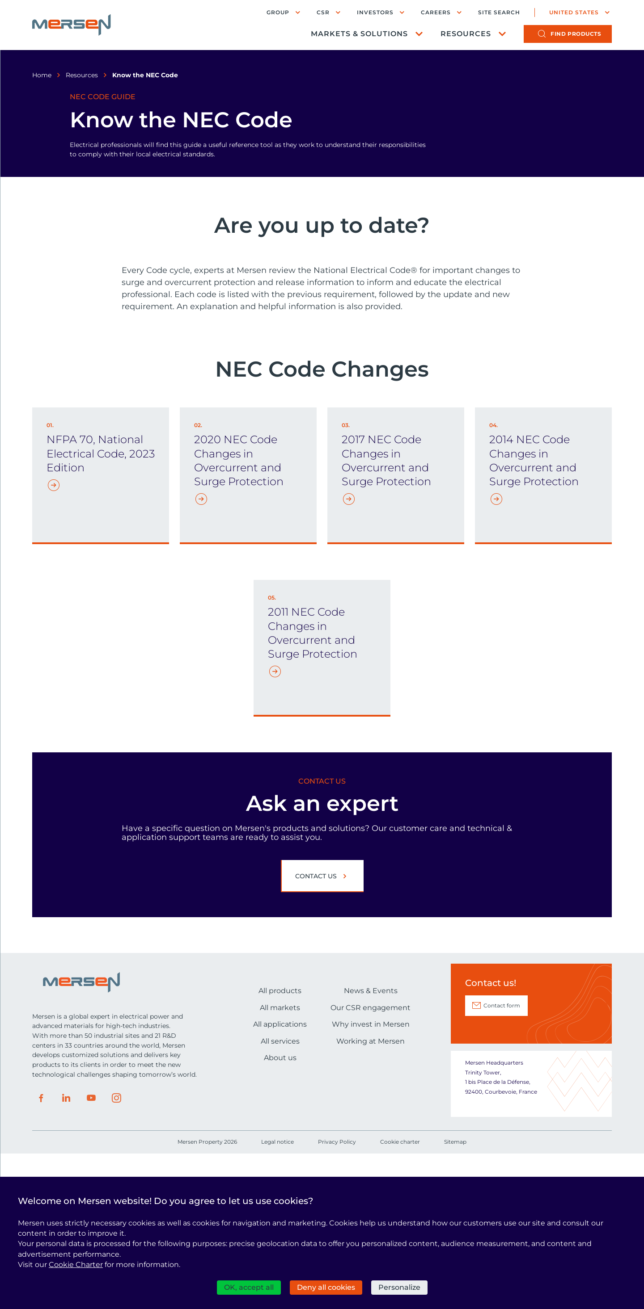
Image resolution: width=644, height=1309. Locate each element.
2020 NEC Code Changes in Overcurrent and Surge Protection (239, 615)
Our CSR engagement (370, 1162)
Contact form (501, 1160)
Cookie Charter (76, 1264)
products (576, 33)
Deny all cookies (326, 1287)
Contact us (316, 1031)
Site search (499, 12)
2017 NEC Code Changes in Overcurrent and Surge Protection (386, 615)
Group (278, 12)
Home (41, 75)
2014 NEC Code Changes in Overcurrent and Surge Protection (534, 615)
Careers (436, 12)
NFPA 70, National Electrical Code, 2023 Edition (101, 608)
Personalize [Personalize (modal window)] (399, 1287)
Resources (466, 33)
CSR (323, 12)
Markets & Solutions (359, 33)
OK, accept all (249, 1287)
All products (279, 1145)
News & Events (371, 1145)
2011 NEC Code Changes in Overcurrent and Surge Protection (312, 787)
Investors (375, 12)
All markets (280, 1162)
